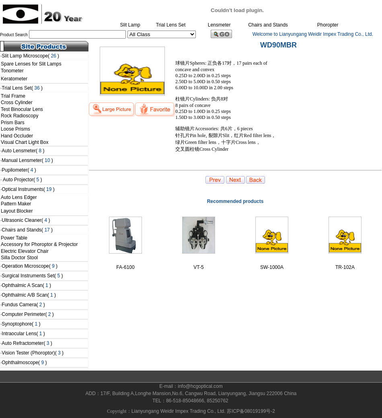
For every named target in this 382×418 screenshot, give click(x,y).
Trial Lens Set (171, 25)
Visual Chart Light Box (25, 142)
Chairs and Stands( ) (27, 230)
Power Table (14, 238)
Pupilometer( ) (19, 170)
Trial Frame (13, 96)
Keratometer (14, 79)
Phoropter (328, 25)
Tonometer (15, 71)
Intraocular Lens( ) (23, 333)
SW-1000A (271, 267)
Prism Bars (13, 122)
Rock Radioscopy (19, 116)
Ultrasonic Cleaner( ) (26, 220)
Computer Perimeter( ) (27, 314)
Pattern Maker (16, 204)
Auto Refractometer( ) (27, 343)
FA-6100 (125, 267)
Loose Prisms (15, 129)
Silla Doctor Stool (19, 257)
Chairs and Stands (268, 25)
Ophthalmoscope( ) (24, 362)
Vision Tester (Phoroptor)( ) (33, 353)
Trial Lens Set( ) (22, 88)
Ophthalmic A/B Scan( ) (29, 295)
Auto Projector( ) (22, 179)
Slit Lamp (130, 25)
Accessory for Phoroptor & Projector (39, 244)
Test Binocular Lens (22, 109)
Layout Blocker (17, 211)
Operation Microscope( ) (30, 266)
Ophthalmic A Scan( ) (26, 285)
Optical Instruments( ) (28, 189)
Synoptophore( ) (21, 324)
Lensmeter (219, 25)
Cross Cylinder (17, 102)
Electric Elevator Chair (25, 251)
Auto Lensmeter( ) (23, 151)
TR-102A (345, 267)
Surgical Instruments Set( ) (32, 276)
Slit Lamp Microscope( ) (30, 56)
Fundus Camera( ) (23, 304)
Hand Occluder (17, 136)
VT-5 (198, 267)
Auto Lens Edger (19, 197)
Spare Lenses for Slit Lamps (31, 64)
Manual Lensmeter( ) (27, 160)
